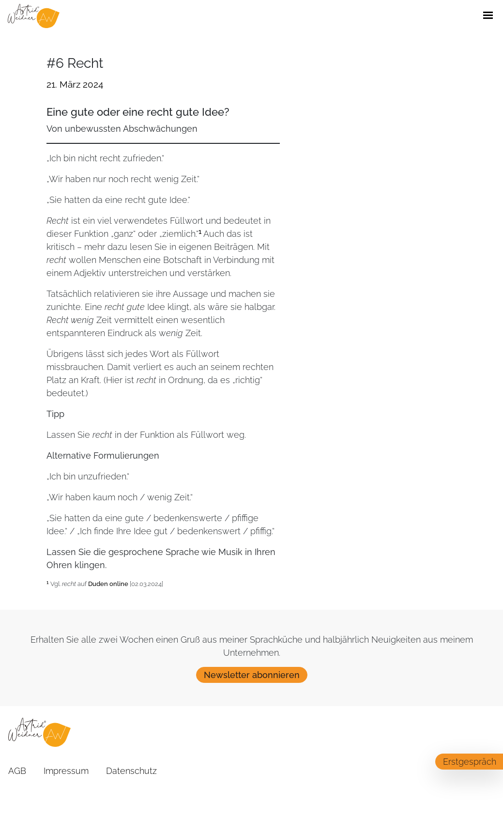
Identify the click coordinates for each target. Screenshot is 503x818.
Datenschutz (131, 771)
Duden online (108, 583)
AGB (17, 771)
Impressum (66, 771)
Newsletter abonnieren (252, 675)
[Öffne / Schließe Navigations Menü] (488, 16)
